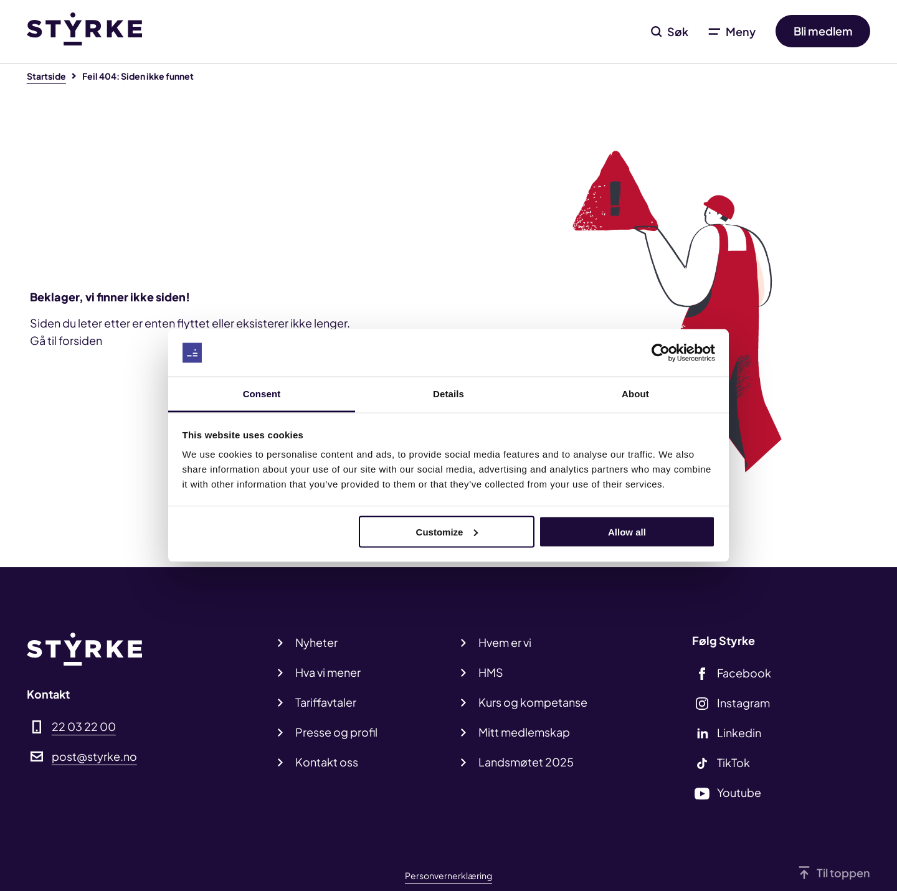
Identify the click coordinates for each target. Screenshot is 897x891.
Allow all (627, 531)
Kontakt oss (326, 762)
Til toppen (843, 872)
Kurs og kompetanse (532, 702)
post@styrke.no (94, 756)
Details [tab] (448, 394)
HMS (490, 672)
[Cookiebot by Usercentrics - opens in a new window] (660, 353)
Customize (447, 531)
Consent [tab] (262, 394)
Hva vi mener (328, 672)
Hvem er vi (504, 642)
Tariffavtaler (325, 702)
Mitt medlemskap (524, 732)
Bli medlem (823, 31)
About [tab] (635, 394)
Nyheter (316, 642)
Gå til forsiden (66, 340)
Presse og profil (336, 732)
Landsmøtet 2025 (526, 762)
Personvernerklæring (448, 875)
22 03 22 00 (84, 726)
